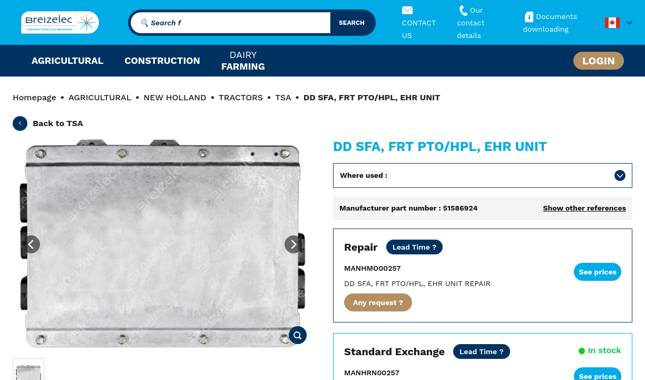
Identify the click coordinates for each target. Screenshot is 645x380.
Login (598, 60)
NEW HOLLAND (174, 97)
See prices (598, 272)
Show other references (584, 208)
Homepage (34, 97)
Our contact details (470, 23)
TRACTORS (241, 97)
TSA (283, 97)
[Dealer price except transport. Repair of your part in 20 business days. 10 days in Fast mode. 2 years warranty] (414, 247)
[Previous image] (31, 244)
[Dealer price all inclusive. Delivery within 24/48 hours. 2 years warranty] (481, 351)
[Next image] (293, 244)
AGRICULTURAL (100, 97)
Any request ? (378, 302)
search (352, 22)
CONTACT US (419, 23)
